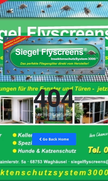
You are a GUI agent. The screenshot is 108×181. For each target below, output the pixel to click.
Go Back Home (54, 139)
